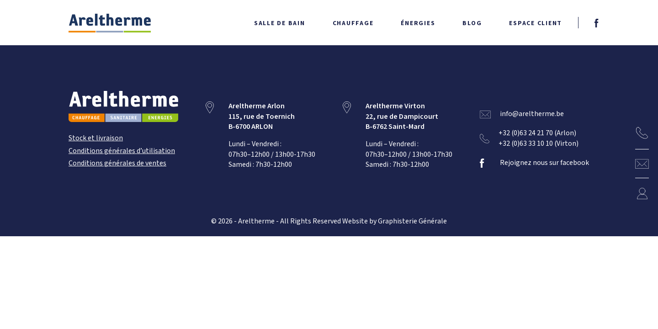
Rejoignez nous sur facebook (544, 163)
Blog (472, 23)
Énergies (418, 23)
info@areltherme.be (532, 114)
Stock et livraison (96, 138)
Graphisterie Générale (412, 221)
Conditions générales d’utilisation (122, 151)
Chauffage (353, 23)
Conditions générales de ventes (117, 163)
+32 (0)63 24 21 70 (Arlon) (538, 133)
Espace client (535, 23)
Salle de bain (279, 23)
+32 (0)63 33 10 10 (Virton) (539, 144)
